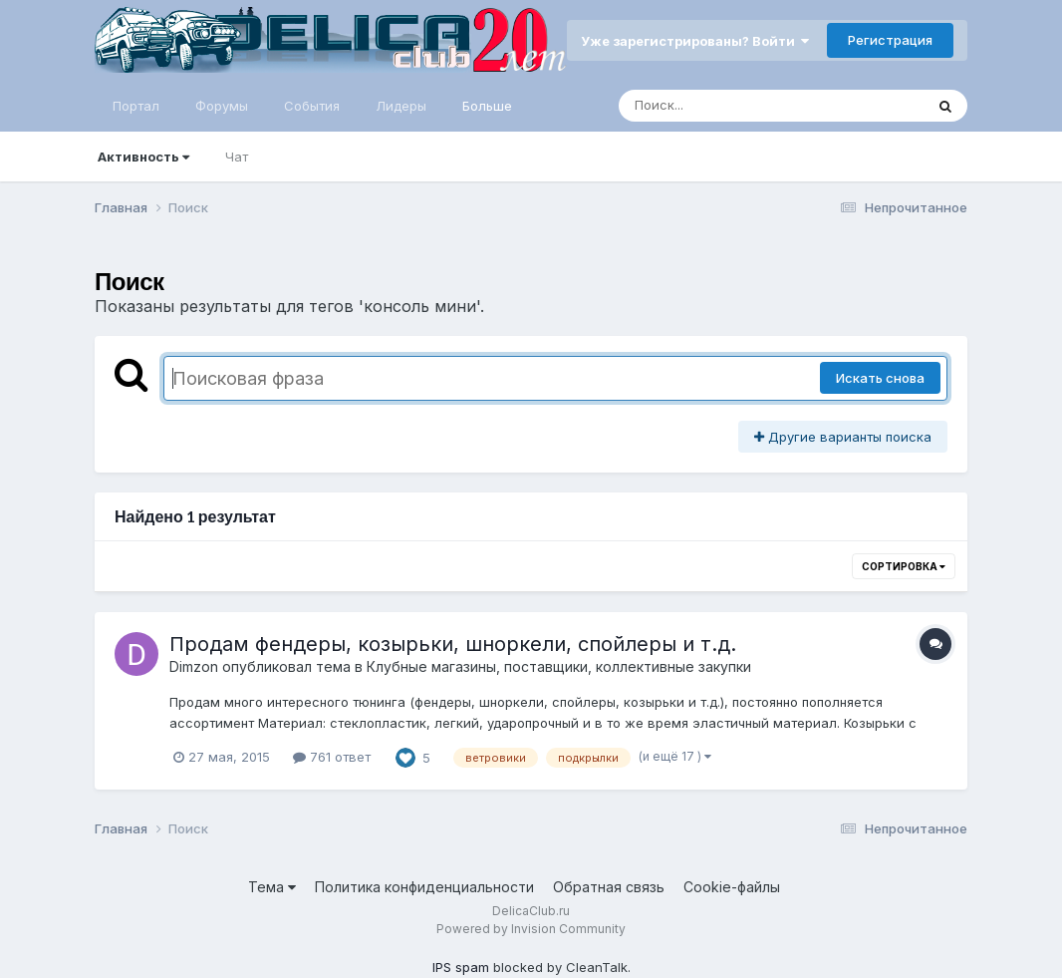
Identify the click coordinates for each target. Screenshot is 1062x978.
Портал (136, 106)
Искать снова (880, 378)
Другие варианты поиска (842, 437)
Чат (236, 156)
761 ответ (332, 757)
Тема (272, 886)
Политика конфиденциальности (424, 886)
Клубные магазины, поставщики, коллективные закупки (559, 666)
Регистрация (890, 40)
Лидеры (401, 106)
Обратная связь (608, 886)
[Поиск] (733, 106)
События (312, 106)
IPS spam (460, 967)
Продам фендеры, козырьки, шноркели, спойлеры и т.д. (452, 644)
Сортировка (903, 566)
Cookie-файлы (731, 886)
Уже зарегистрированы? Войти (695, 41)
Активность (143, 156)
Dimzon (193, 666)
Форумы (221, 106)
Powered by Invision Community (531, 928)
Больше (487, 106)
